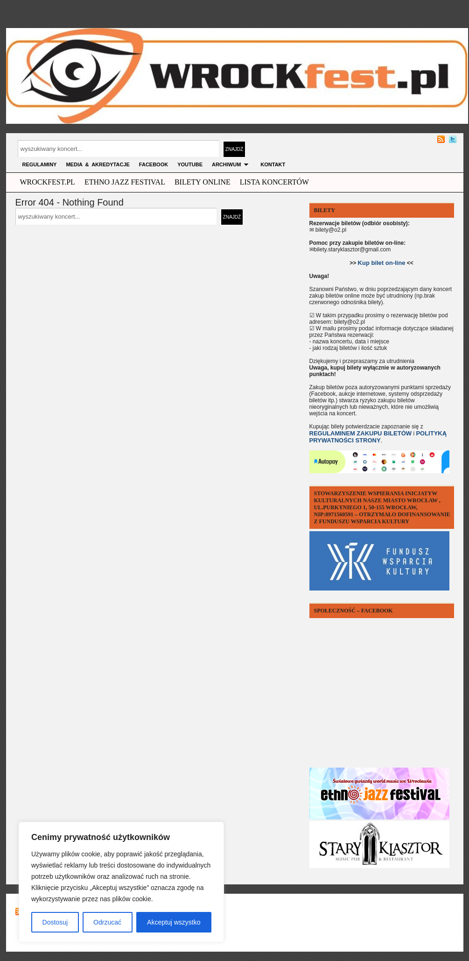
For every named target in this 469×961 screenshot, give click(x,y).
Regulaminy (39, 164)
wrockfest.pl (47, 182)
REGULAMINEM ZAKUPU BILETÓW (360, 433)
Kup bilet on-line (382, 262)
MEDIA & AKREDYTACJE (97, 164)
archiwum (231, 164)
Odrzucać (107, 922)
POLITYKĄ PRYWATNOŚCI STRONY (378, 437)
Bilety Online (203, 182)
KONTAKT (272, 164)
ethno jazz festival (124, 182)
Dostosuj (55, 922)
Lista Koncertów (274, 182)
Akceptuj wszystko (173, 922)
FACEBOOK (153, 164)
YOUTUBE (190, 164)
